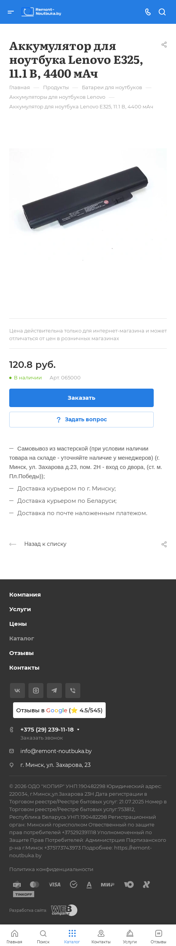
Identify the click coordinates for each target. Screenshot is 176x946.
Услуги (20, 609)
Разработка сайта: (28, 910)
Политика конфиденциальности (51, 869)
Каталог (21, 638)
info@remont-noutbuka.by (56, 751)
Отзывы (21, 653)
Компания (25, 594)
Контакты (24, 667)
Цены (18, 623)
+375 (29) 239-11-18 (47, 729)
